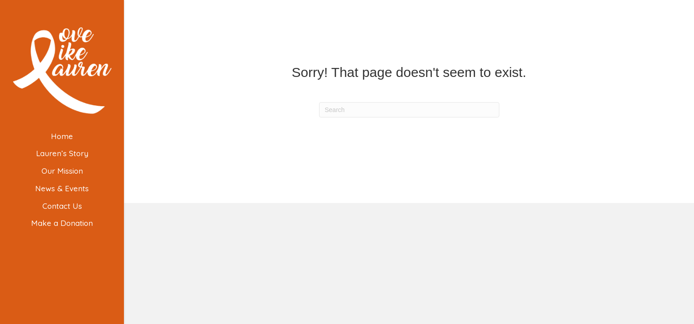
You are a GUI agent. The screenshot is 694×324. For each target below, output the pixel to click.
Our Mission (62, 171)
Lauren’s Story (62, 153)
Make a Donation (62, 223)
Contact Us (62, 206)
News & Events (62, 188)
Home (62, 136)
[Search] (409, 109)
